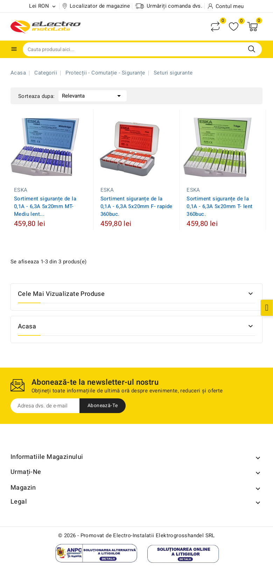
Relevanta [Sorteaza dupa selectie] (92, 95)
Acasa (27, 326)
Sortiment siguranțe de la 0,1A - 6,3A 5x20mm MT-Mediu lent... (45, 206)
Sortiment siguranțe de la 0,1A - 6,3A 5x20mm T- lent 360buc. (219, 206)
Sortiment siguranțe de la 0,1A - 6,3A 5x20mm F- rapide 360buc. (136, 206)
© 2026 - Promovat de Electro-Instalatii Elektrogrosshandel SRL (136, 535)
